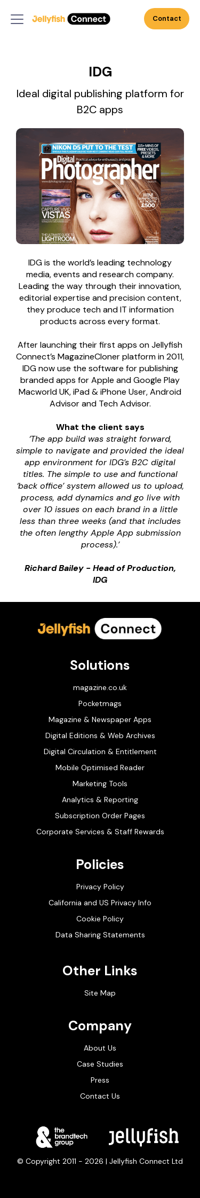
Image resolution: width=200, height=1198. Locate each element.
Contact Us (167, 21)
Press (100, 1080)
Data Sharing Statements (100, 934)
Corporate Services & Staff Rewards (100, 831)
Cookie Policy (100, 918)
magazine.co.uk (100, 687)
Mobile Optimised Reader (100, 767)
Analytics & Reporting (100, 799)
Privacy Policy (100, 886)
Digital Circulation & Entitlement (100, 751)
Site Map (100, 993)
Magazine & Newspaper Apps (100, 719)
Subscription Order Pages (100, 815)
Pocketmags (100, 703)
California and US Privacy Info (100, 902)
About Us (100, 1048)
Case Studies (100, 1064)
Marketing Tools (100, 783)
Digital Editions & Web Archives (100, 735)
